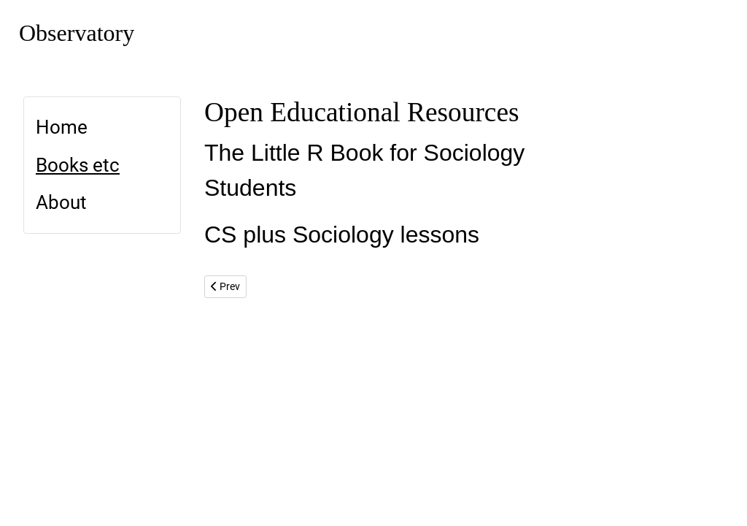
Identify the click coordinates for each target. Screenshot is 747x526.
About (61, 202)
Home (62, 127)
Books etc (78, 165)
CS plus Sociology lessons (341, 234)
